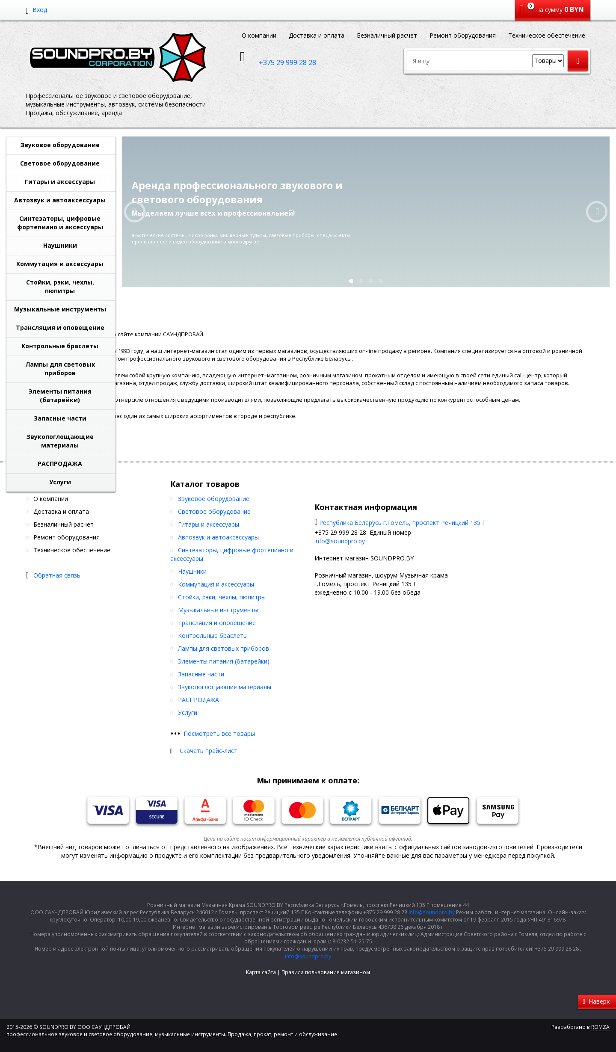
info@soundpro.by (339, 541)
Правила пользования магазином (325, 972)
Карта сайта (261, 972)
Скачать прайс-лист (208, 751)
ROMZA (600, 1027)
